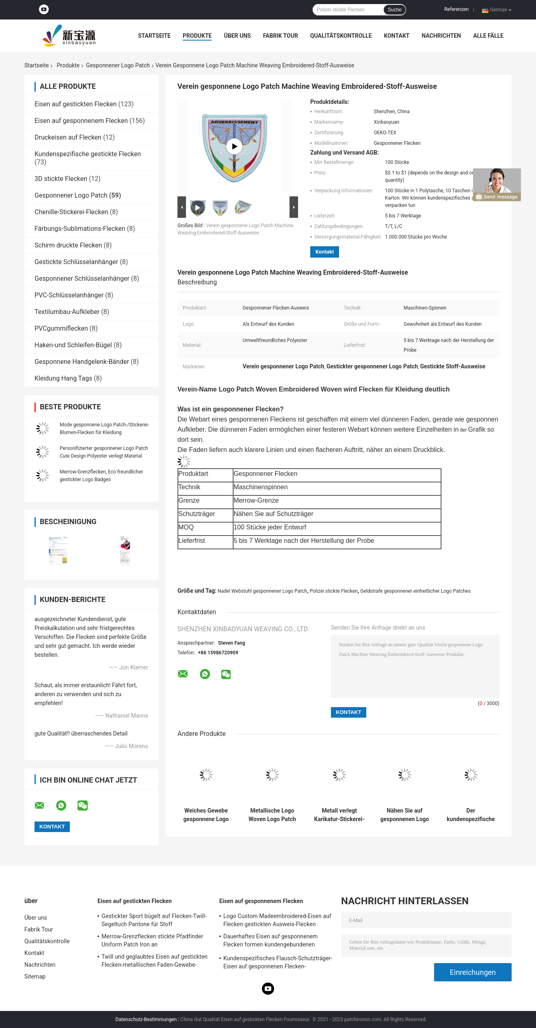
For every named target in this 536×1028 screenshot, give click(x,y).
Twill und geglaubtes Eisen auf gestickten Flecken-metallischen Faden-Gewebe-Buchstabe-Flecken (154, 961)
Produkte (197, 35)
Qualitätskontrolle (341, 35)
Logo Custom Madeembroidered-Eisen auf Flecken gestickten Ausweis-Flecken (277, 920)
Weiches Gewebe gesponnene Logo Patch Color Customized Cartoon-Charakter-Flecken (205, 815)
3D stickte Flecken (61, 179)
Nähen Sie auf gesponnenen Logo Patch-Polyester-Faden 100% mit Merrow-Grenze (404, 815)
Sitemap (34, 976)
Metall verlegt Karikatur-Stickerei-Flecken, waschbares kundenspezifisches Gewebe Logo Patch (339, 815)
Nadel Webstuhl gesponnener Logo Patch (262, 591)
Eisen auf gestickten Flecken (76, 104)
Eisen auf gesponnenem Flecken (81, 121)
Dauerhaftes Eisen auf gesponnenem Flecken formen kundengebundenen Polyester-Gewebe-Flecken (270, 941)
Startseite (154, 35)
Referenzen (456, 9)
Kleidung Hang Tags (63, 378)
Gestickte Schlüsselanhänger (76, 262)
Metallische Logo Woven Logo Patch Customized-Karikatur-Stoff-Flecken (272, 815)
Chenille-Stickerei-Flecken (71, 212)
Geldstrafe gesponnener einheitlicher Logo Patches (415, 591)
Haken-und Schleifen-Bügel (73, 345)
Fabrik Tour (280, 35)
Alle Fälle (488, 35)
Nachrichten (441, 35)
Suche (395, 10)
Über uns (237, 35)
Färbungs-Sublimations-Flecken (80, 228)
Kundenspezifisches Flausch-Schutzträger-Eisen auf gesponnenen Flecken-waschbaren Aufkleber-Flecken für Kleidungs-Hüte (277, 963)
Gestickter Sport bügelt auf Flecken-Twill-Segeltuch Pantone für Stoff (154, 920)
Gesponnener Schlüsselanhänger (82, 278)
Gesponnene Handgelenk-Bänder (82, 362)
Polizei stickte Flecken (334, 591)
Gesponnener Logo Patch (118, 65)
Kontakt (397, 35)
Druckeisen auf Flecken (68, 137)
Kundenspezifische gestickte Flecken (88, 154)
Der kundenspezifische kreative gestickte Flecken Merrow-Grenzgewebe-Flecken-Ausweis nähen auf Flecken (471, 815)
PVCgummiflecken (61, 328)
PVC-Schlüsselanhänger (69, 295)
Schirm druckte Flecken (68, 245)
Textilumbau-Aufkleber (67, 312)
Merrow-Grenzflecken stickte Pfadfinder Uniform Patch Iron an (152, 940)
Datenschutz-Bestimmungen (146, 1019)
